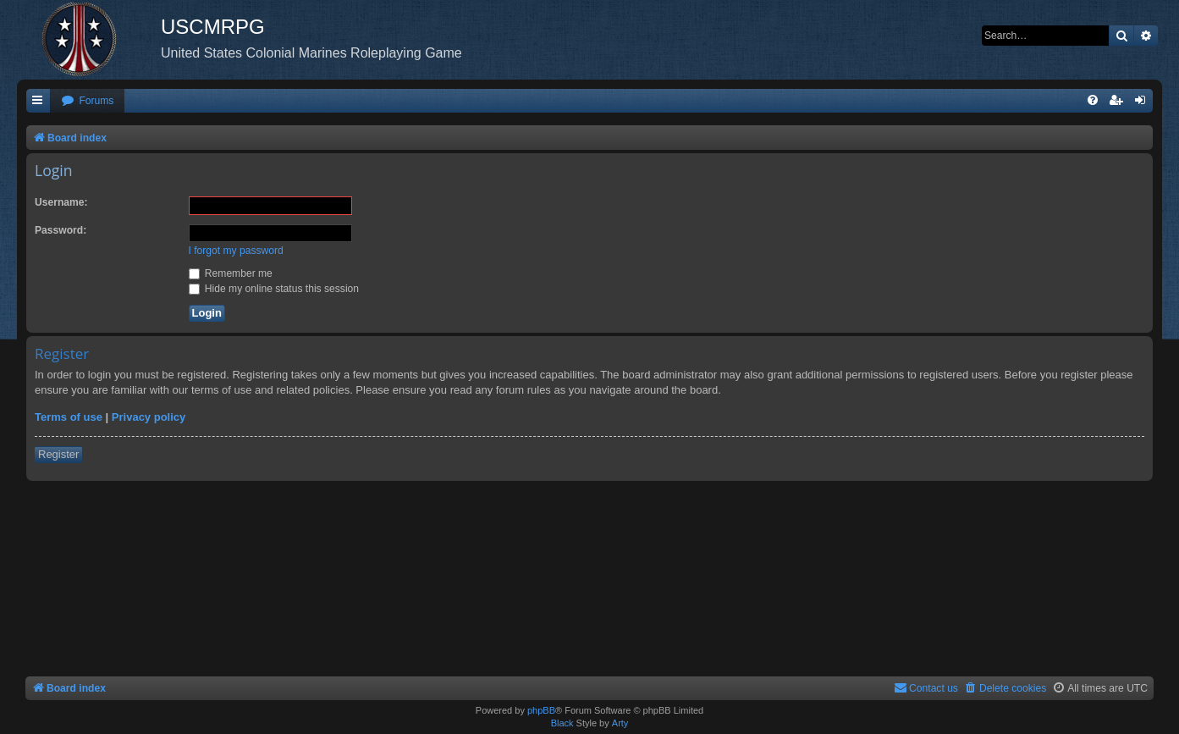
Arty (620, 723)
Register (58, 454)
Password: (60, 230)
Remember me (231, 273)
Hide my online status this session (274, 289)
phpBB (541, 710)
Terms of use (68, 417)
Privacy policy (148, 417)
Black (562, 723)
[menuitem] (87, 101)
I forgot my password (236, 251)
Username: (61, 202)
